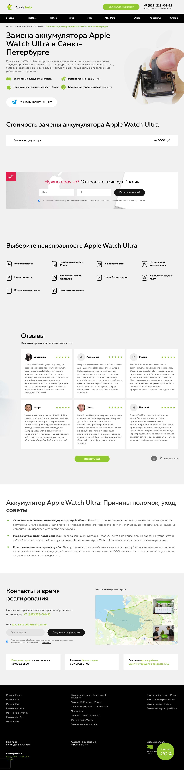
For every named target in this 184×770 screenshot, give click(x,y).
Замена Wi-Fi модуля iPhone (86, 702)
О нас (137, 18)
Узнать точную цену (36, 102)
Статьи (174, 18)
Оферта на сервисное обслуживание (83, 743)
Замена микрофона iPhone (161, 699)
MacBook (31, 18)
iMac (89, 18)
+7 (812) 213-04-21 (158, 5)
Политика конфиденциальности (18, 743)
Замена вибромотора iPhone (162, 695)
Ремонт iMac (12, 699)
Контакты (155, 18)
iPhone (10, 18)
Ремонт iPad (12, 704)
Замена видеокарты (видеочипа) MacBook (88, 696)
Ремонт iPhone (14, 695)
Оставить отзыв (169, 458)
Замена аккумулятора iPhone (162, 708)
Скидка (165, 752)
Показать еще (92, 459)
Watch (53, 18)
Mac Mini (110, 18)
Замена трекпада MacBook (85, 715)
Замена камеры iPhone (159, 704)
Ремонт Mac (12, 722)
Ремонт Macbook (15, 708)
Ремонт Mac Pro (14, 717)
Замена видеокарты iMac (84, 724)
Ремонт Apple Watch (17, 713)
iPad (71, 18)
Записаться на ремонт (121, 7)
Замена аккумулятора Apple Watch (89, 707)
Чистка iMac (77, 711)
